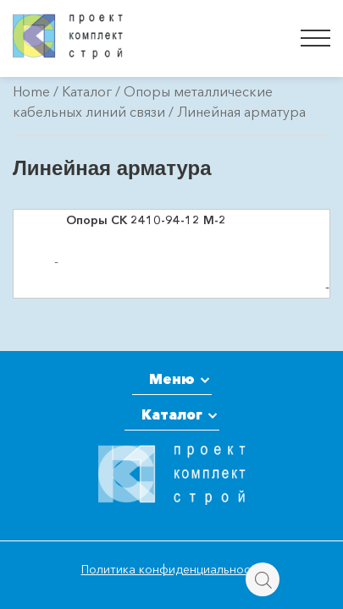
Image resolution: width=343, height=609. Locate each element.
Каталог (87, 91)
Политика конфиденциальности (172, 569)
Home (31, 91)
